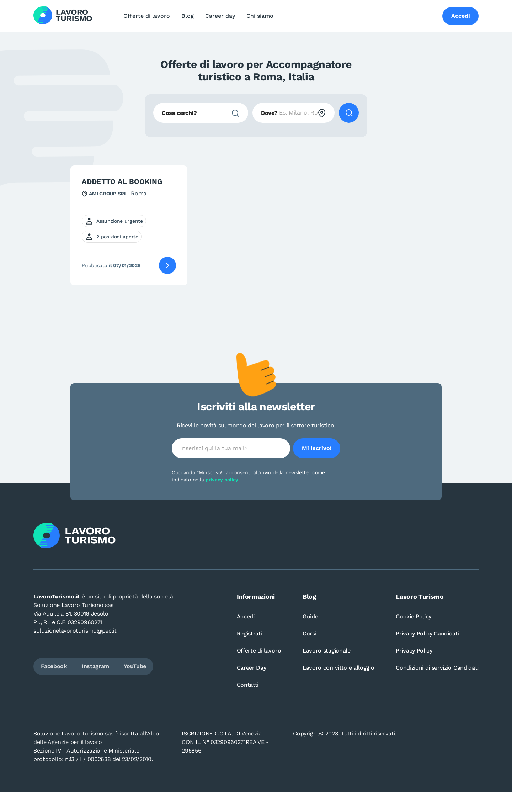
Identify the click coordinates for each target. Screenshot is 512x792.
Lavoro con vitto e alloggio (338, 667)
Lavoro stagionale (327, 650)
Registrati (249, 633)
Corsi (309, 633)
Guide (310, 616)
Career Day (251, 667)
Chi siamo (259, 15)
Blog (187, 15)
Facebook (54, 666)
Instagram (95, 666)
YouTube (135, 666)
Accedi (246, 616)
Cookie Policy (413, 616)
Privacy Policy (414, 650)
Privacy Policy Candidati (427, 633)
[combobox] (200, 113)
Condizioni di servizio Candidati (437, 667)
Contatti (247, 684)
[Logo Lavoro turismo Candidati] (62, 16)
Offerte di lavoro (146, 15)
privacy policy (222, 479)
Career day (220, 15)
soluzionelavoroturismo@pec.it (75, 630)
